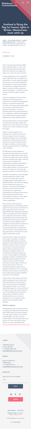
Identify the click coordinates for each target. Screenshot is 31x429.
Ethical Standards (12, 410)
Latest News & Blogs (14, 40)
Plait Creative (17, 422)
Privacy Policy (20, 410)
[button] (28, 3)
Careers (15, 399)
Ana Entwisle (6, 52)
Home (4, 40)
